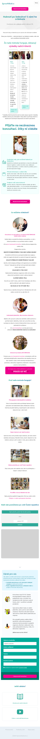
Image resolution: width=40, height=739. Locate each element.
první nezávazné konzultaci (14, 244)
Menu (36, 3)
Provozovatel (9, 730)
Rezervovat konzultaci (20, 9)
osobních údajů (23, 668)
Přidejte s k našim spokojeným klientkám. (20, 498)
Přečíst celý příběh (13, 110)
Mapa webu (31, 730)
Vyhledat (20, 525)
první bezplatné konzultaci (18, 356)
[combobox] (20, 643)
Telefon (5, 654)
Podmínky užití (20, 730)
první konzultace (17, 328)
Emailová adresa (8, 661)
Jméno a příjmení (8, 647)
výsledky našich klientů (20, 46)
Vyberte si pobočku (9, 640)
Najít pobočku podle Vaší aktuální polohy (20, 512)
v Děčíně (18, 24)
